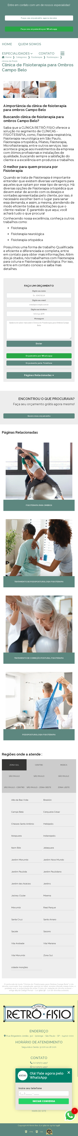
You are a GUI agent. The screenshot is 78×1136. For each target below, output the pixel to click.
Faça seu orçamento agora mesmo (39, 18)
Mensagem (39, 319)
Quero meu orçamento (39, 416)
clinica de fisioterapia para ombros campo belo (9, 61)
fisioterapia (36, 57)
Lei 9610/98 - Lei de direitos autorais (52, 990)
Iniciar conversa (44, 1101)
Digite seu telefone (39, 309)
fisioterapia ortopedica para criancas (53, 57)
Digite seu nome (39, 291)
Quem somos (29, 44)
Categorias (21, 57)
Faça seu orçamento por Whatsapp (39, 29)
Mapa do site (39, 1111)
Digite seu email (39, 300)
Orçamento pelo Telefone (39, 363)
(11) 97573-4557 (39, 1062)
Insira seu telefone (30, 1088)
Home (7, 44)
